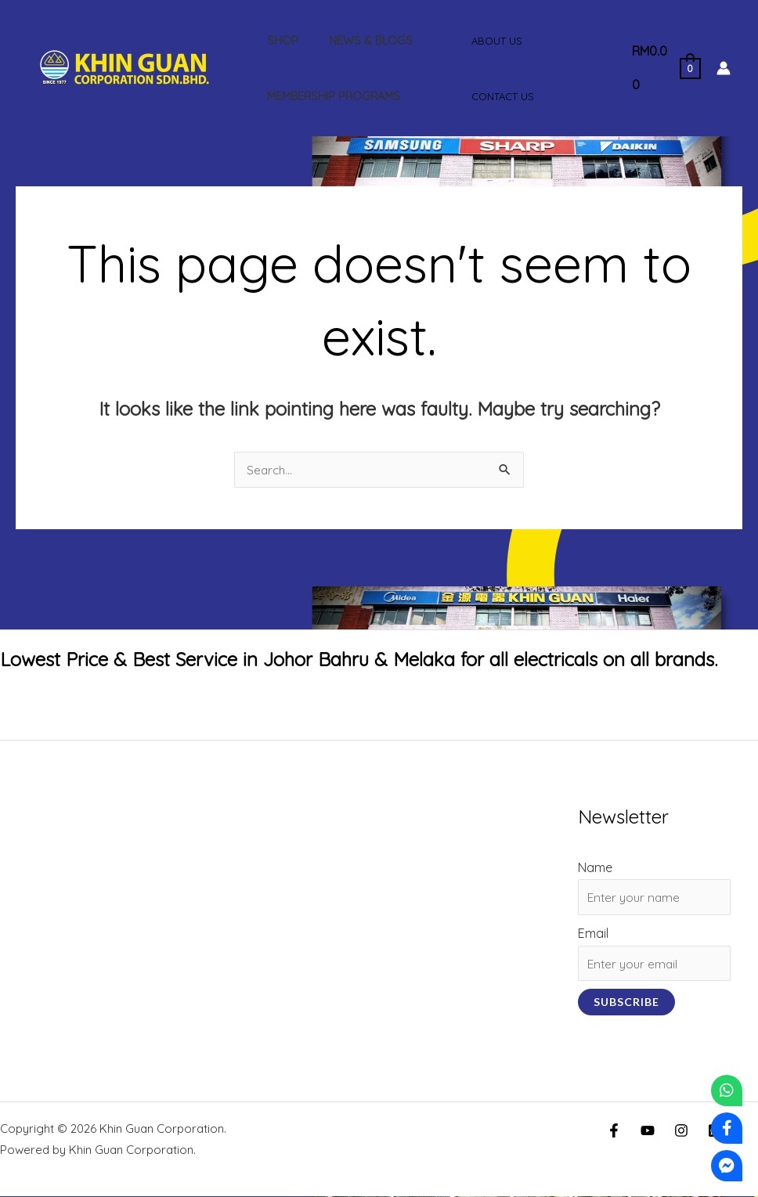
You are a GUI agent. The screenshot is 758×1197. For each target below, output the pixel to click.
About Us (492, 40)
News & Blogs (358, 41)
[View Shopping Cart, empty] (663, 68)
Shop (278, 41)
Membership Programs (328, 96)
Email (591, 934)
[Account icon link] (723, 68)
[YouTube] (648, 1131)
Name (593, 867)
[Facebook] (614, 1131)
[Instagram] (681, 1131)
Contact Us (498, 96)
